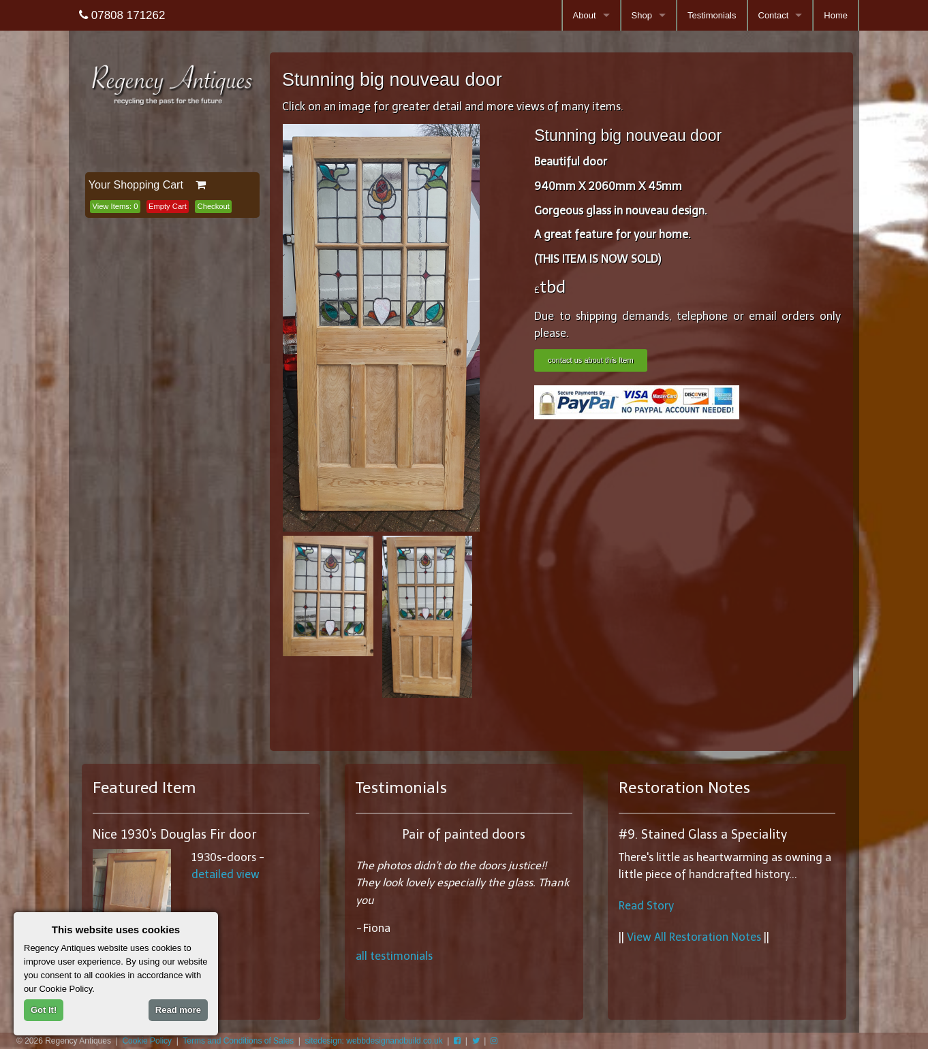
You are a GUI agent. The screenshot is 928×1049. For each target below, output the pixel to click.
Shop (642, 15)
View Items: (115, 206)
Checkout (214, 206)
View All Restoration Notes (694, 937)
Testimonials (712, 15)
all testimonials (394, 956)
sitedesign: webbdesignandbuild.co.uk (374, 1041)
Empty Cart (168, 206)
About (584, 15)
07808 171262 (122, 15)
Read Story (646, 905)
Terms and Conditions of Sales (238, 1041)
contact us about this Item (590, 360)
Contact (773, 15)
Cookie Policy (147, 1041)
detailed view (225, 874)
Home (836, 15)
